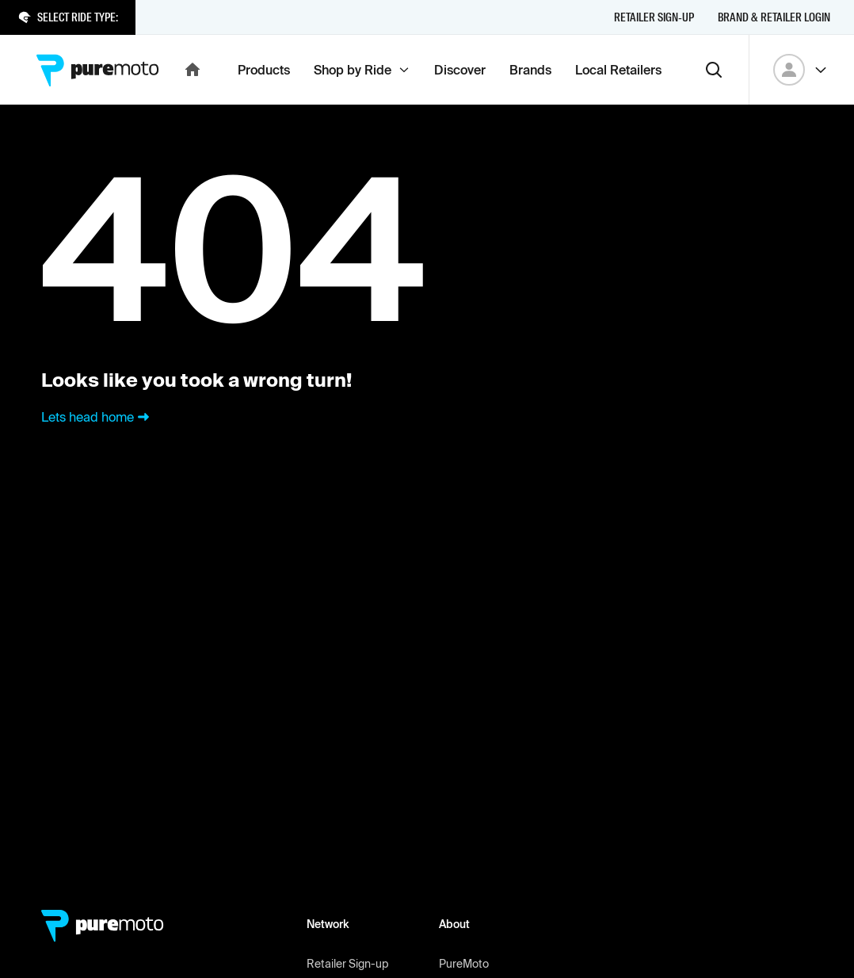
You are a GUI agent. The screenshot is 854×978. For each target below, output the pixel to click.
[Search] (714, 70)
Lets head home (97, 416)
